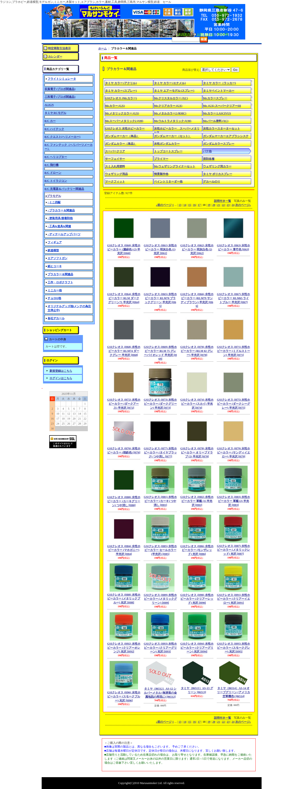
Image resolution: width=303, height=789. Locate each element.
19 (208, 205)
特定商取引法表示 (59, 48)
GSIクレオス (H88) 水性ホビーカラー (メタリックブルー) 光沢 (123, 598)
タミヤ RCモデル (55, 113)
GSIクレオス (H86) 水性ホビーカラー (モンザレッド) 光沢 (197, 550)
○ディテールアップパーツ (64, 234)
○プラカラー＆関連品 (61, 210)
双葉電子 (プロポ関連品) (60, 89)
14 (184, 205)
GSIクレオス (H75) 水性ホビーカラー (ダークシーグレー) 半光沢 (233, 403)
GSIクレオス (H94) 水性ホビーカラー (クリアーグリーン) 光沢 (197, 647)
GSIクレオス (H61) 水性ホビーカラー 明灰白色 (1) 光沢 (160, 249)
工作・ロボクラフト (60, 282)
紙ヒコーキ (55, 266)
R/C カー (50, 121)
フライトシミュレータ (62, 78)
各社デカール (56, 318)
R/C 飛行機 (52, 165)
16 (194, 205)
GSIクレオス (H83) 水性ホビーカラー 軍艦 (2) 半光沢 (233, 501)
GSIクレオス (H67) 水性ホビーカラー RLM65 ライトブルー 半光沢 (233, 298)
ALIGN (49, 104)
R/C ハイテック (54, 129)
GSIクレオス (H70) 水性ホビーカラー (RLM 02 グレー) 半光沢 (197, 351)
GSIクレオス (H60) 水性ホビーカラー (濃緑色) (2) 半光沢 (123, 249)
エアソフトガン (57, 258)
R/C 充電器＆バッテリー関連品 (64, 189)
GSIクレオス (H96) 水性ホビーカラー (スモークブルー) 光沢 (123, 696)
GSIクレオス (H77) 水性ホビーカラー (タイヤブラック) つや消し (160, 452)
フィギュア (55, 242)
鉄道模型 (53, 250)
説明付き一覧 (222, 201)
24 (233, 205)
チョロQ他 (54, 298)
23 (228, 205)
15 (189, 205)
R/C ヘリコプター (56, 157)
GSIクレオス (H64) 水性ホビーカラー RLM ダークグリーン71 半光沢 (123, 298)
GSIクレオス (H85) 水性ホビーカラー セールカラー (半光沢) (160, 550)
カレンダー (55, 56)
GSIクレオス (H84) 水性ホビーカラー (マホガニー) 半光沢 (123, 550)
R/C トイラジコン (56, 180)
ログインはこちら (60, 378)
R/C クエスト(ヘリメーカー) (62, 136)
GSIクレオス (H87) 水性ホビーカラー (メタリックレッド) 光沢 (233, 550)
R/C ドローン (53, 172)
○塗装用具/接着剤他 (60, 218)
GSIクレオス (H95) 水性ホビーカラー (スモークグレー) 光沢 (233, 647)
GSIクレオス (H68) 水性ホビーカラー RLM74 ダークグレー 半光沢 (123, 351)
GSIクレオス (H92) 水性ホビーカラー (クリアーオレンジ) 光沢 (123, 647)
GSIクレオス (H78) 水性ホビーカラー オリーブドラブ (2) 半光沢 (197, 452)
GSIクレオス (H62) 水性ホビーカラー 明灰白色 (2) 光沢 (197, 249)
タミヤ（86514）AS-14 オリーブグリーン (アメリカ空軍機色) (233, 692)
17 (199, 205)
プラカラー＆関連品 (60, 274)
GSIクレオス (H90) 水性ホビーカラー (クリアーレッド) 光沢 (197, 599)
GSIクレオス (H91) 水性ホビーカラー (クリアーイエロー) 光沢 (233, 599)
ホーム (102, 48)
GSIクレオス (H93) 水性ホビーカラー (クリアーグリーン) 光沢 (160, 647)
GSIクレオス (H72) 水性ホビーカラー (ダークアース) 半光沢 (123, 403)
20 (213, 205)
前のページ (164, 205)
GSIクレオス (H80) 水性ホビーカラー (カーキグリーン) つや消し (123, 501)
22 (223, 205)
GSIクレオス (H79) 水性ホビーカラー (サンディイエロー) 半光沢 (233, 452)
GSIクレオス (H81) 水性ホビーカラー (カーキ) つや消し (160, 501)
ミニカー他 (55, 290)
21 (218, 205)
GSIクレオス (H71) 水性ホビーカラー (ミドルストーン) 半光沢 (233, 351)
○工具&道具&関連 (59, 226)
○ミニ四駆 (54, 202)
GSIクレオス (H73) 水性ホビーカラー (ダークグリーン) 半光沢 (160, 403)
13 (179, 205)
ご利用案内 (183, 34)
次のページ (243, 205)
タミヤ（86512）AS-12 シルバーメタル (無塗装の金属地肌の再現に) (160, 692)
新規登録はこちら (60, 370)
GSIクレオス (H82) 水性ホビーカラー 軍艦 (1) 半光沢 (197, 501)
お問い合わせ (205, 34)
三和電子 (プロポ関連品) (60, 96)
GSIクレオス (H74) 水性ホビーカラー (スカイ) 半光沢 (197, 403)
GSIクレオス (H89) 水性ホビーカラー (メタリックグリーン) (160, 599)
